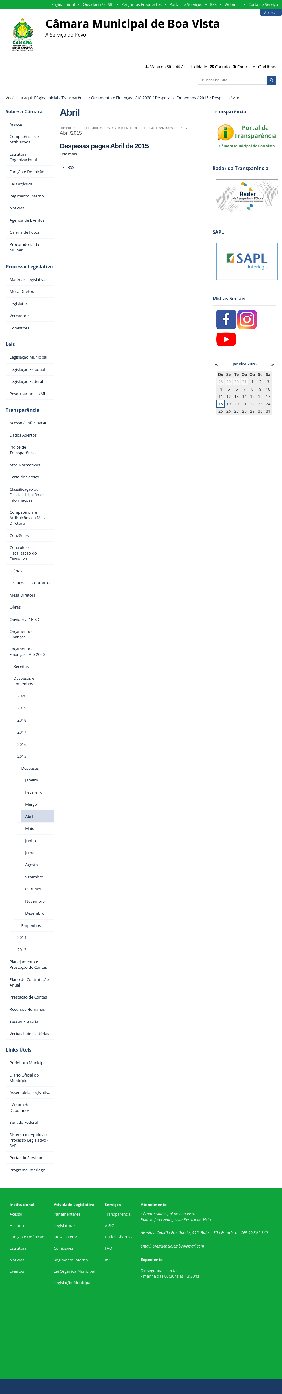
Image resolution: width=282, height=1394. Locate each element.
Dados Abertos (118, 1237)
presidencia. (163, 1246)
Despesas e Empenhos (175, 97)
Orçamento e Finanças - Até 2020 (121, 97)
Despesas (221, 97)
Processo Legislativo (29, 266)
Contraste (246, 66)
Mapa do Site (162, 66)
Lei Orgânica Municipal (74, 1271)
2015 (203, 97)
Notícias (17, 1260)
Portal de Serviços (185, 4)
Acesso (16, 1214)
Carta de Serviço (263, 4)
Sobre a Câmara (24, 111)
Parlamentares (67, 1214)
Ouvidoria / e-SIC (98, 4)
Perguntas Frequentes (141, 4)
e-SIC (109, 1225)
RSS (213, 4)
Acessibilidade (194, 66)
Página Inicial (63, 4)
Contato (222, 66)
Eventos (17, 1271)
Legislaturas (64, 1225)
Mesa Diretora (67, 1237)
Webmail (233, 4)
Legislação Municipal (72, 1282)
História (17, 1225)
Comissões (63, 1248)
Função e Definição (27, 1237)
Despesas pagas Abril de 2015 (104, 146)
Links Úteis (18, 1050)
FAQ (108, 1248)
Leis (10, 344)
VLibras (269, 66)
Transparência (74, 97)
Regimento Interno (71, 1260)
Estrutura (18, 1248)
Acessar (271, 12)
